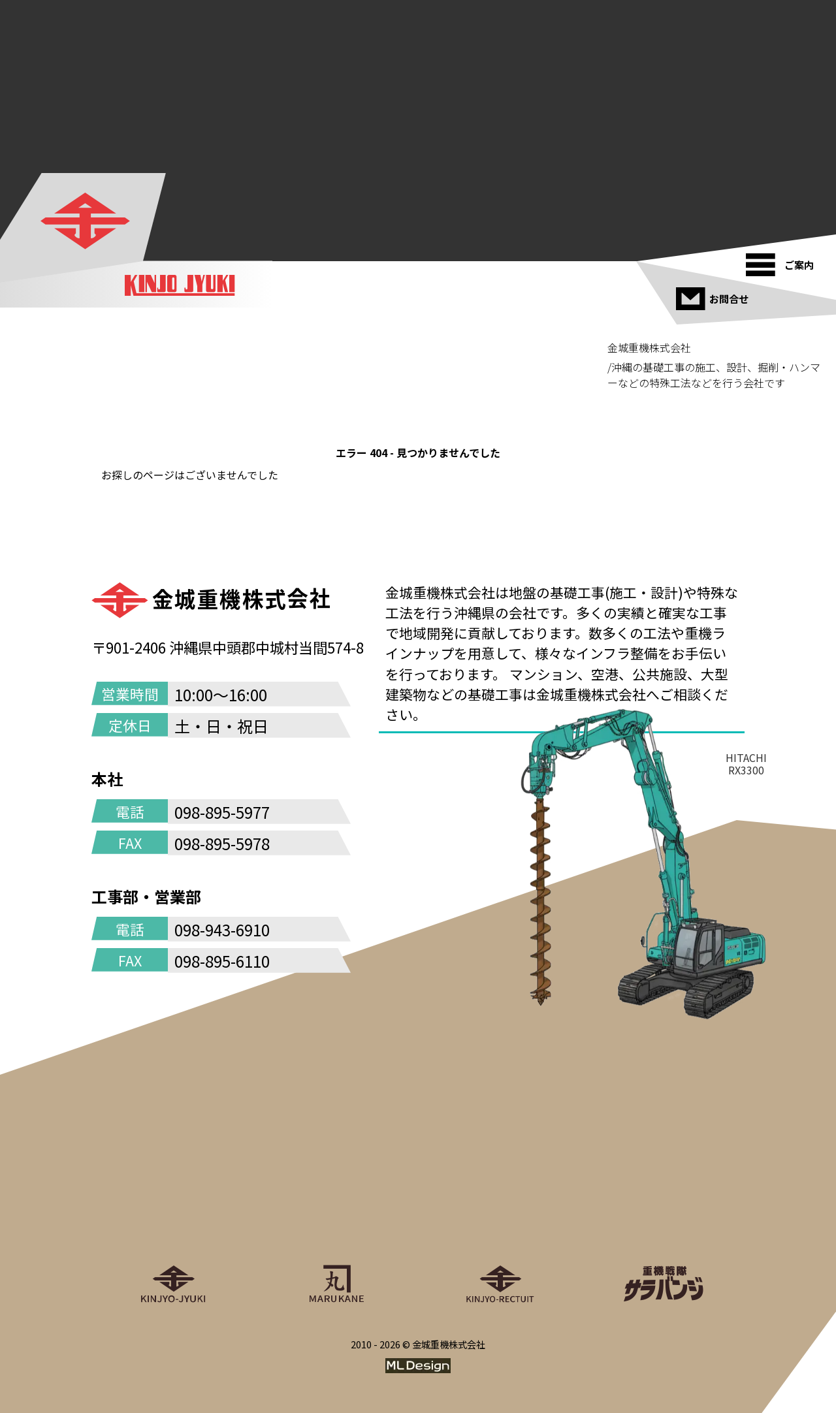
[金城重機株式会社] (84, 221)
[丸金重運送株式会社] (336, 1225)
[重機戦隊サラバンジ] (663, 1225)
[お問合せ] (714, 293)
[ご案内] (784, 259)
